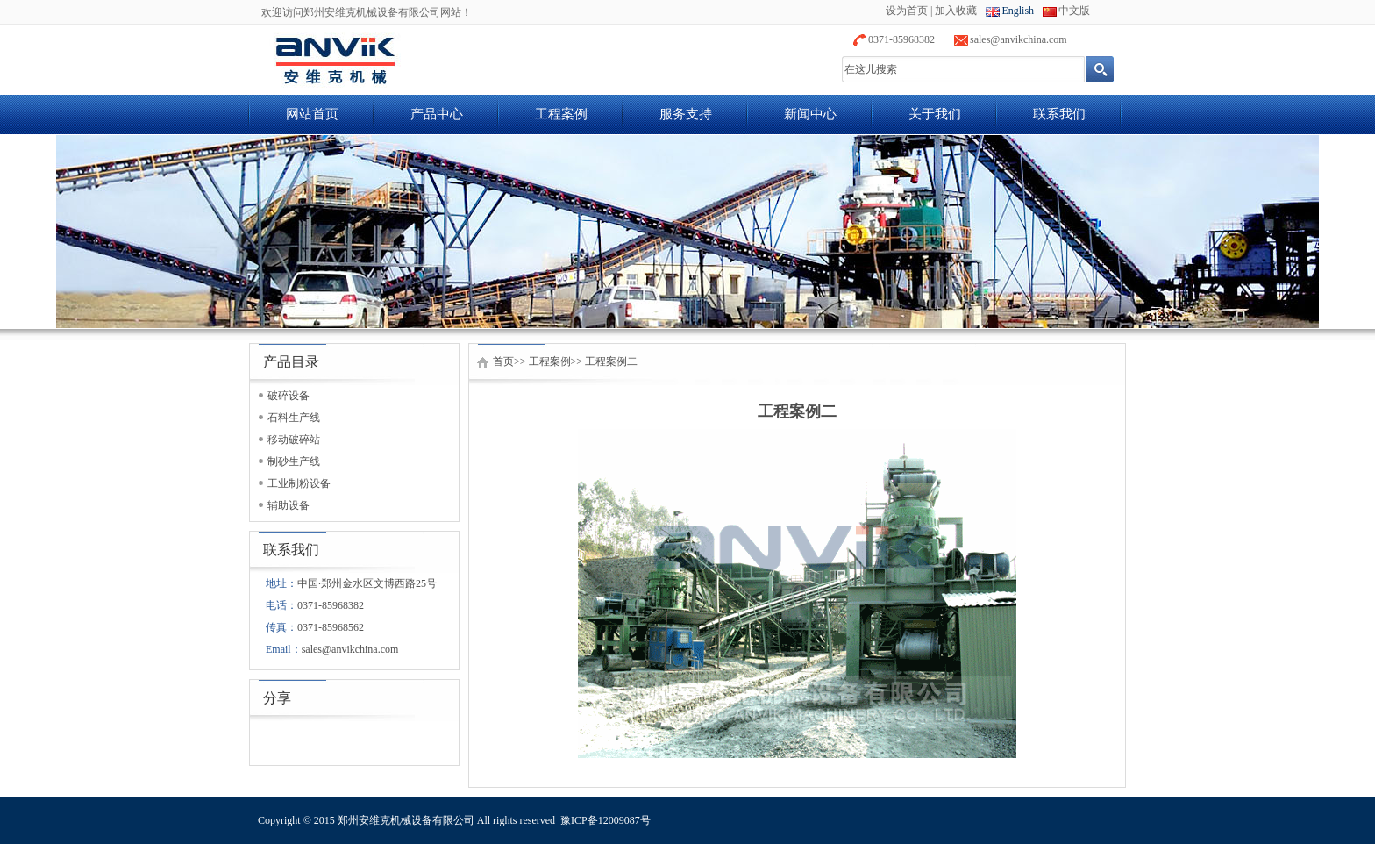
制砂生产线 (293, 461)
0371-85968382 (901, 39)
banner (687, 231)
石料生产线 (293, 417)
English (1017, 10)
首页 (503, 361)
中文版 (1074, 10)
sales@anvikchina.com (1018, 39)
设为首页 (907, 10)
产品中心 (436, 114)
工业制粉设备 (299, 483)
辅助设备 (288, 505)
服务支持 (685, 114)
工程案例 (561, 114)
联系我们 (1059, 114)
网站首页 (312, 114)
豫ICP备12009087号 (605, 820)
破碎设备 (288, 396)
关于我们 (934, 114)
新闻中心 (810, 114)
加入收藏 (956, 10)
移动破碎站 (293, 439)
